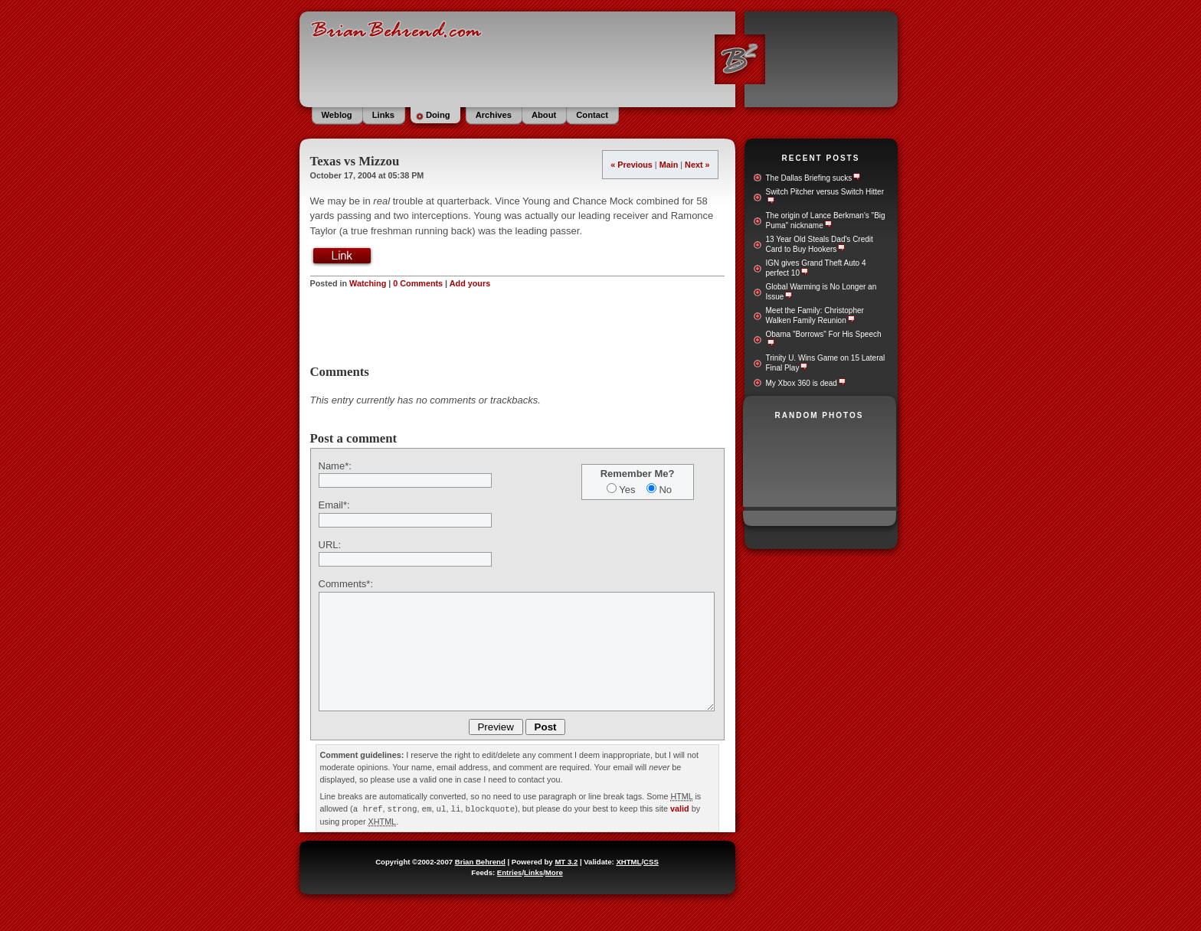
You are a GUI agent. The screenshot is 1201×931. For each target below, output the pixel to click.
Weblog (337, 114)
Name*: (335, 466)
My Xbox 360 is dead (801, 383)
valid (679, 808)
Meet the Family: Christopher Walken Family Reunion (815, 315)
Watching (367, 283)
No (665, 489)
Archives (494, 114)
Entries (509, 871)
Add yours (470, 283)
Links (383, 114)
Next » (697, 164)
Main (669, 164)
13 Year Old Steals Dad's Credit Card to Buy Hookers (819, 244)
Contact (592, 114)
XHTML (628, 861)
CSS (651, 861)
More (554, 871)
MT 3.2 (566, 861)
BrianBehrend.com (599, 57)
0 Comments (418, 283)
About (544, 114)
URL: (330, 544)
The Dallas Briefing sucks (809, 178)
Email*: (334, 505)
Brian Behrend (480, 861)
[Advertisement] (517, 327)
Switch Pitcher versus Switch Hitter (825, 192)
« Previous (631, 164)
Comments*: (346, 584)
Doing (438, 114)
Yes (627, 489)
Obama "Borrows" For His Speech (824, 334)
